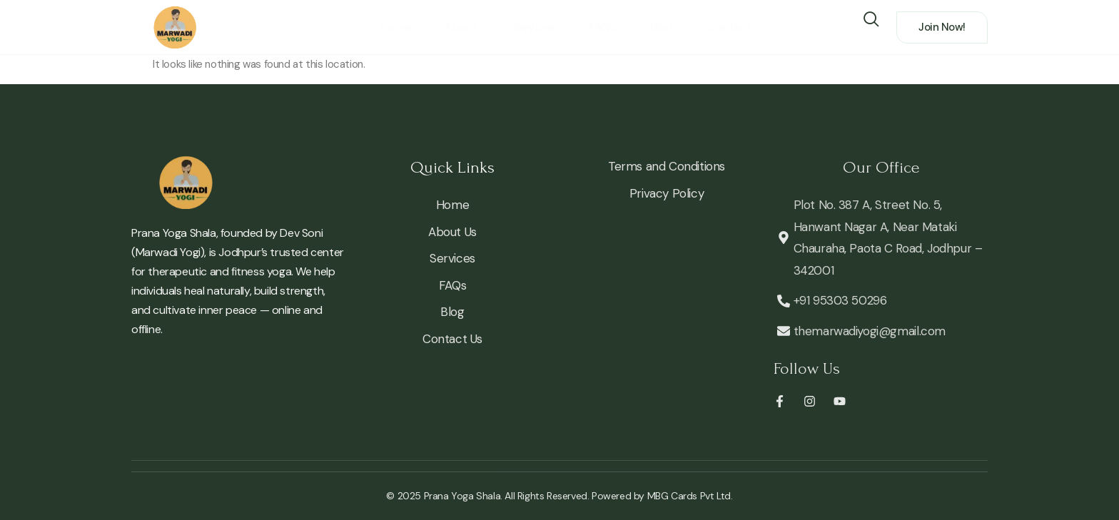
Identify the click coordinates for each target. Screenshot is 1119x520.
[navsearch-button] (871, 17)
